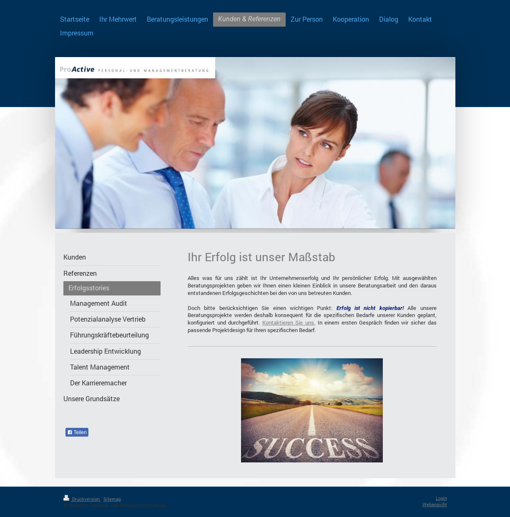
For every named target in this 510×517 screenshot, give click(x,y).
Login (441, 498)
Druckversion (82, 499)
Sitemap (112, 499)
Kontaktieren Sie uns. (288, 322)
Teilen (77, 432)
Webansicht (434, 504)
